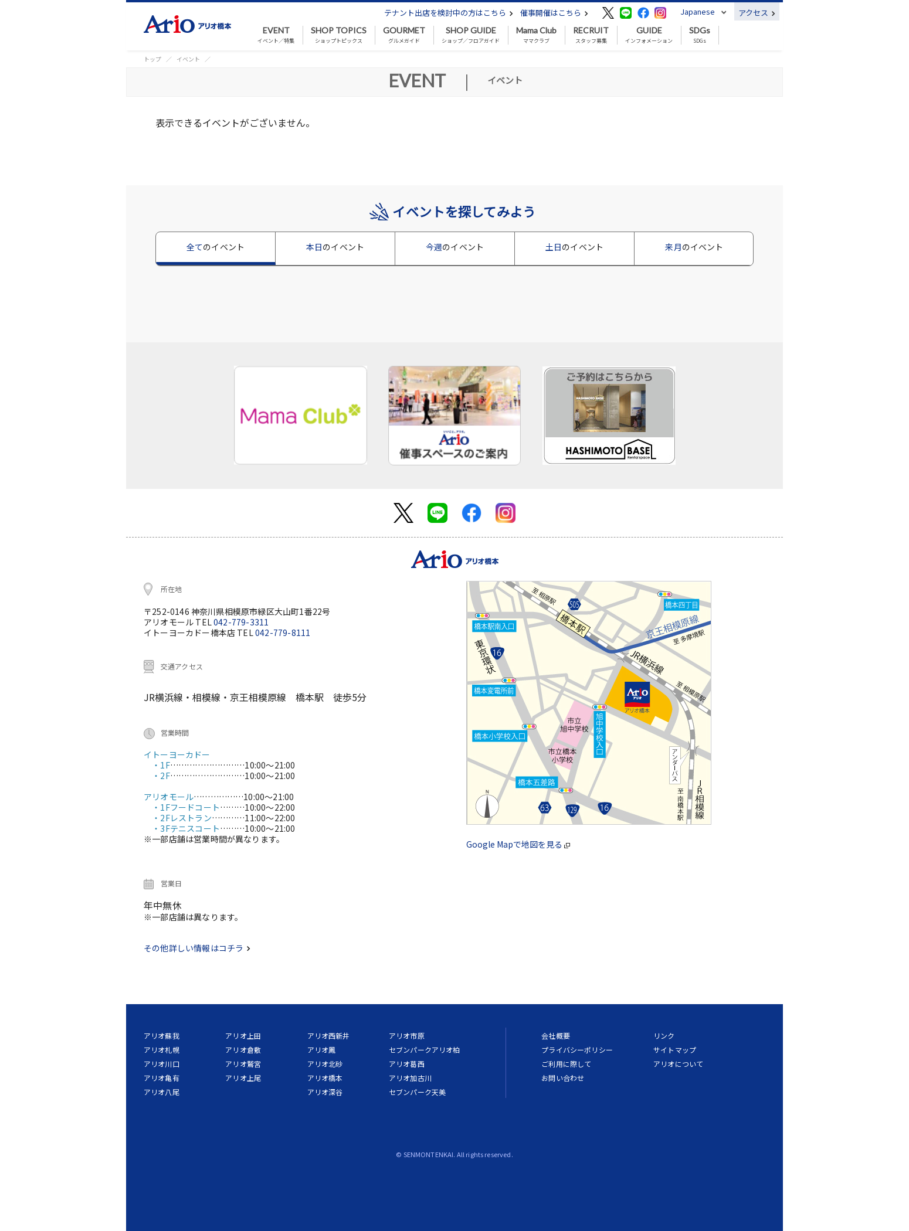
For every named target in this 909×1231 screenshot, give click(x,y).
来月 (694, 247)
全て (215, 247)
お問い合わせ (562, 1078)
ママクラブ (536, 35)
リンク (663, 1035)
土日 (574, 247)
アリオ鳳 (321, 1050)
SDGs (699, 35)
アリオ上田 (243, 1035)
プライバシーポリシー (577, 1050)
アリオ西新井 (328, 1035)
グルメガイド (404, 35)
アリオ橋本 (325, 1078)
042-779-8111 (282, 632)
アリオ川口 (161, 1064)
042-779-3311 (241, 622)
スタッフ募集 (591, 35)
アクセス (756, 12)
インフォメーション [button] (649, 35)
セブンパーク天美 (417, 1092)
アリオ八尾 (161, 1092)
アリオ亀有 (161, 1078)
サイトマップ (674, 1050)
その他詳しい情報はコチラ (197, 948)
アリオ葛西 (407, 1064)
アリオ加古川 (410, 1078)
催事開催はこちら (554, 12)
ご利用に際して (566, 1064)
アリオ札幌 (161, 1050)
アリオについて (678, 1064)
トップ (152, 59)
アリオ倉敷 (243, 1050)
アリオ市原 (407, 1035)
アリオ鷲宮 (243, 1064)
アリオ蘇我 (161, 1035)
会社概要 (555, 1035)
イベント (188, 59)
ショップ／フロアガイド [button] (471, 35)
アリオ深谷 (325, 1092)
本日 (335, 247)
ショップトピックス (339, 35)
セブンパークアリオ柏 (424, 1050)
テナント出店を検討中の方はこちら (448, 12)
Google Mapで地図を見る (518, 844)
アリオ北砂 (325, 1064)
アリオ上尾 (243, 1078)
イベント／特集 (275, 35)
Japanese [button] (697, 11)
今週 (455, 247)
